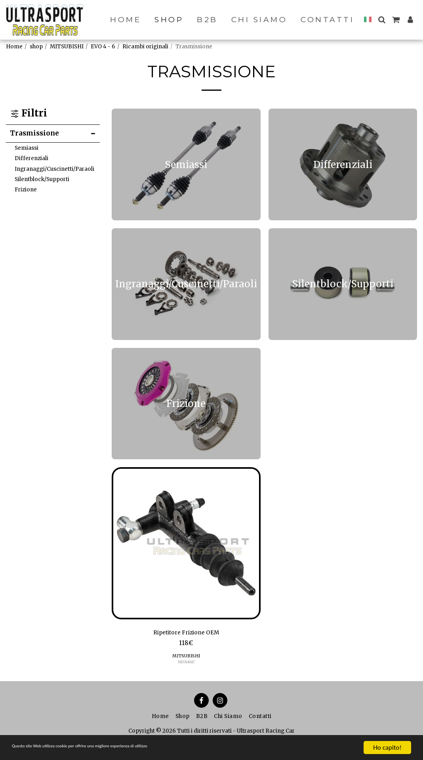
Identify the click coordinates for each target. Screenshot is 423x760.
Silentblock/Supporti (42, 179)
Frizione (26, 189)
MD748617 (186, 663)
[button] (381, 19)
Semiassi (26, 148)
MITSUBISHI (67, 46)
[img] (186, 543)
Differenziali (31, 158)
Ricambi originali (145, 46)
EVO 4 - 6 (103, 46)
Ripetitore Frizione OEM (186, 633)
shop (36, 46)
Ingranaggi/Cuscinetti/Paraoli (54, 169)
